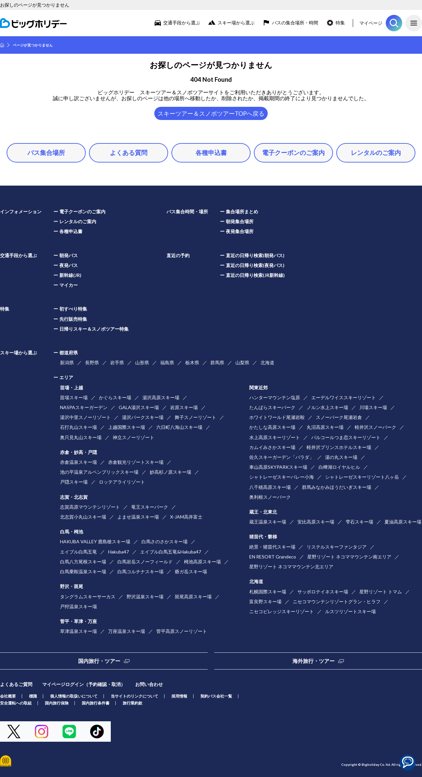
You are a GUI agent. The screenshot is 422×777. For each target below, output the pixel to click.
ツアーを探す (394, 23)
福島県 (167, 362)
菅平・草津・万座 (78, 621)
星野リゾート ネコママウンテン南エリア (349, 556)
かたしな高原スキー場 (272, 427)
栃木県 (192, 362)
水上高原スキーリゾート (274, 437)
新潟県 (67, 362)
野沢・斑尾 (71, 586)
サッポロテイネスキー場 (322, 591)
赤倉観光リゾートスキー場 (136, 462)
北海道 (267, 362)
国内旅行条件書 (95, 703)
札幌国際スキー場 (267, 591)
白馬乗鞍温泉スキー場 (83, 571)
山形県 (142, 362)
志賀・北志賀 (74, 497)
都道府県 (68, 352)
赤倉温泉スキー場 (78, 462)
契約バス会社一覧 (216, 696)
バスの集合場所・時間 (295, 22)
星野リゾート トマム (380, 591)
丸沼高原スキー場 (325, 427)
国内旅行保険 (57, 703)
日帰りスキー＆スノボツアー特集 (94, 329)
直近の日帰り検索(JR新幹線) (255, 275)
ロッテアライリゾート (122, 482)
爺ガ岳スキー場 (191, 571)
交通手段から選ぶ (181, 22)
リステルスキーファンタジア (337, 547)
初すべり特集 (73, 309)
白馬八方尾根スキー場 (83, 561)
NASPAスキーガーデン (83, 407)
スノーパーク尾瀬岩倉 (339, 417)
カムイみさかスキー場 (272, 447)
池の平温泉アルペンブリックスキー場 (99, 472)
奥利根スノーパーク (270, 497)
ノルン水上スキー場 (327, 407)
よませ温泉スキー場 (138, 517)
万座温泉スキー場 (126, 631)
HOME (2, 45)
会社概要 (8, 696)
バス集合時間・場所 (187, 211)
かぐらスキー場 (115, 397)
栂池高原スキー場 (202, 561)
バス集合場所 (46, 152)
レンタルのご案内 (376, 152)
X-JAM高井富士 (186, 517)
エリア (66, 377)
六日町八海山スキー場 (179, 427)
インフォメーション (21, 211)
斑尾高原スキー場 (193, 596)
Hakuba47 (118, 551)
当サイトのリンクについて (134, 696)
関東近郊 (258, 387)
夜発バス (68, 265)
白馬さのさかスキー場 (164, 541)
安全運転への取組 (16, 703)
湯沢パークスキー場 (143, 417)
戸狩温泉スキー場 (78, 606)
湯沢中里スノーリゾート (85, 417)
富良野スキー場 (265, 601)
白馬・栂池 (71, 531)
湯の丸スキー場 (341, 457)
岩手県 (117, 362)
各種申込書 (211, 152)
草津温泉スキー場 (78, 631)
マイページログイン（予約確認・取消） (83, 684)
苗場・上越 (71, 387)
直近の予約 (178, 255)
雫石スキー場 (359, 521)
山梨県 (242, 362)
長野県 (92, 362)
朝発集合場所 (240, 221)
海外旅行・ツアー (313, 661)
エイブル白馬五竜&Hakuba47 (170, 551)
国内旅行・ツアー (99, 661)
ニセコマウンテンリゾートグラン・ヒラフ (336, 601)
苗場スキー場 (74, 397)
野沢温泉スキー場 (145, 596)
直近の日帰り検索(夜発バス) (255, 265)
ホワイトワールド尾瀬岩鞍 (277, 417)
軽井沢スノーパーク (375, 427)
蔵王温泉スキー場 (267, 521)
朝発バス (68, 255)
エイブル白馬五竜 (78, 551)
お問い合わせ (149, 684)
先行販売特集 (73, 319)
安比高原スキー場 (315, 521)
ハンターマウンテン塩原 (274, 397)
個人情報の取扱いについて (74, 696)
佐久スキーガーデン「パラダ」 (281, 457)
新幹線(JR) (70, 275)
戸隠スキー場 (74, 482)
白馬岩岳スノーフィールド (145, 561)
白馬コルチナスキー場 (140, 571)
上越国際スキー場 (126, 427)
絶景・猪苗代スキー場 (272, 547)
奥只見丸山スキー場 (81, 437)
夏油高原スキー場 (402, 521)
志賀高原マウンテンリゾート (90, 507)
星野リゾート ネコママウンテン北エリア (291, 566)
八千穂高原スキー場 (270, 487)
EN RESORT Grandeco (272, 556)
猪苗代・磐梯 (263, 536)
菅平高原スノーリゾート (181, 631)
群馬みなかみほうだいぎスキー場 (336, 487)
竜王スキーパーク (149, 507)
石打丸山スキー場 (78, 427)
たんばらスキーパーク (272, 407)
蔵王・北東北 (263, 512)
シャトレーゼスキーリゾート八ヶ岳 (362, 477)
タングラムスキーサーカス (87, 596)
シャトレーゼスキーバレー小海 (281, 477)
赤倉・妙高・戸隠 (78, 452)
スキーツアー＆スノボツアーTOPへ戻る (211, 113)
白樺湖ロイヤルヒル (339, 467)
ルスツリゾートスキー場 (350, 611)
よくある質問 (128, 152)
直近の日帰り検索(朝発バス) (255, 255)
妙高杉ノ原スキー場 (170, 472)
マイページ (370, 23)
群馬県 (217, 362)
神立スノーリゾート (133, 437)
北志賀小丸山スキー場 (83, 517)
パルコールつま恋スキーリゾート (345, 437)
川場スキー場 (373, 407)
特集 (340, 22)
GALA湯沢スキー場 (139, 407)
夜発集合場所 (240, 231)
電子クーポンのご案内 (293, 152)
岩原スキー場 (184, 407)
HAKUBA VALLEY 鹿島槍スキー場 (95, 541)
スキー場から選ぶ (236, 22)
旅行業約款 (132, 703)
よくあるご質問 (16, 684)
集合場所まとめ (242, 211)
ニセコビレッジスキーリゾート (281, 611)
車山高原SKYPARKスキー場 (278, 467)
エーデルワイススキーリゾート (343, 397)
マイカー (68, 285)
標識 (33, 696)
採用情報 (179, 696)
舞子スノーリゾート (195, 417)
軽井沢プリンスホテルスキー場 (339, 447)
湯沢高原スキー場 (160, 397)
